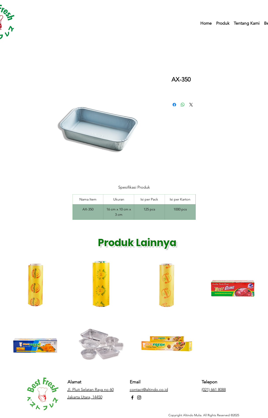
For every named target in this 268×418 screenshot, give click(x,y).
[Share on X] (191, 104)
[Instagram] (139, 397)
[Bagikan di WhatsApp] (182, 104)
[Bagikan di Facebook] (174, 104)
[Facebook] (132, 397)
